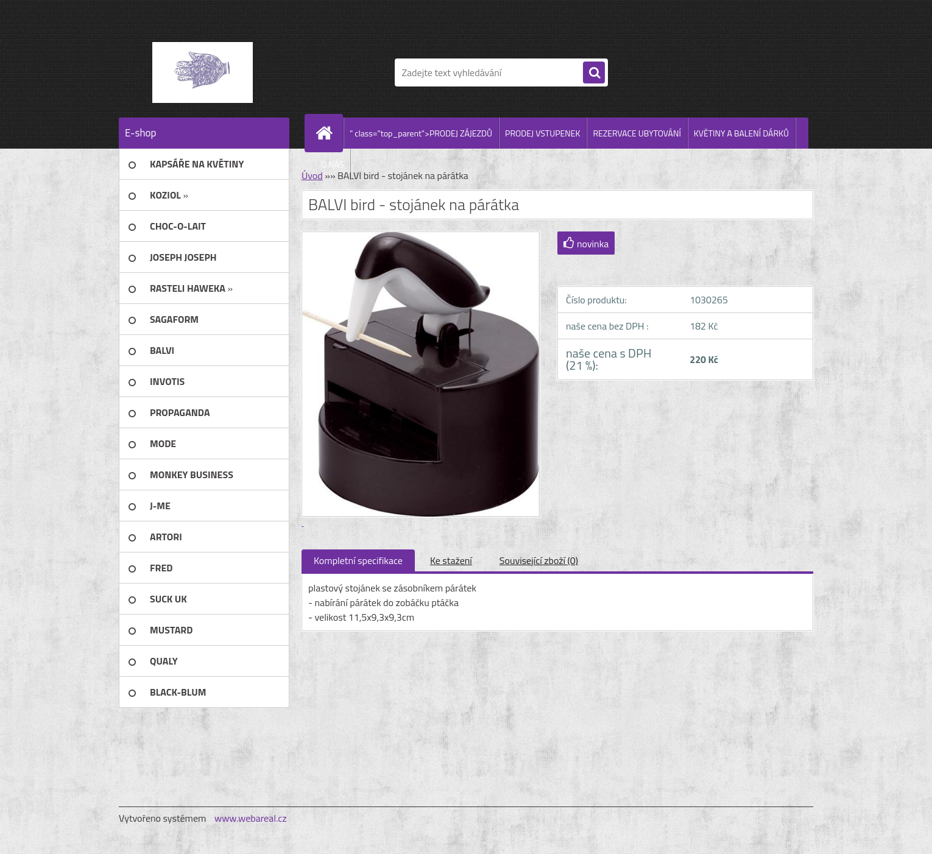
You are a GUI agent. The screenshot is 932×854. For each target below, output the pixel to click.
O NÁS (332, 164)
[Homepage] (329, 133)
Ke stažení (451, 560)
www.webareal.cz (250, 818)
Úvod (312, 175)
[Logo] (202, 72)
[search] (594, 73)
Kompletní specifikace (358, 560)
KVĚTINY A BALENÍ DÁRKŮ (741, 133)
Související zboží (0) (539, 560)
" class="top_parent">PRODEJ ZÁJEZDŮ (421, 133)
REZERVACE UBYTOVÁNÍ (636, 133)
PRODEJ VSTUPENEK (542, 133)
